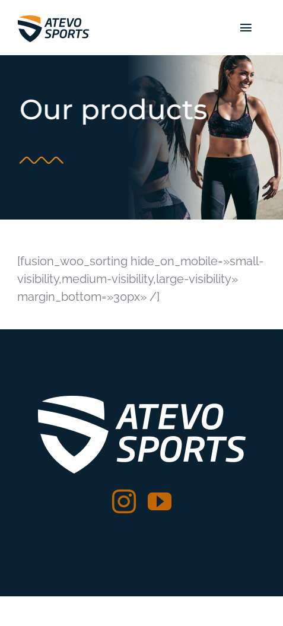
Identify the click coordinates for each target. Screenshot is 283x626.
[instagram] (124, 501)
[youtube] (159, 501)
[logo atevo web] (53, 18)
